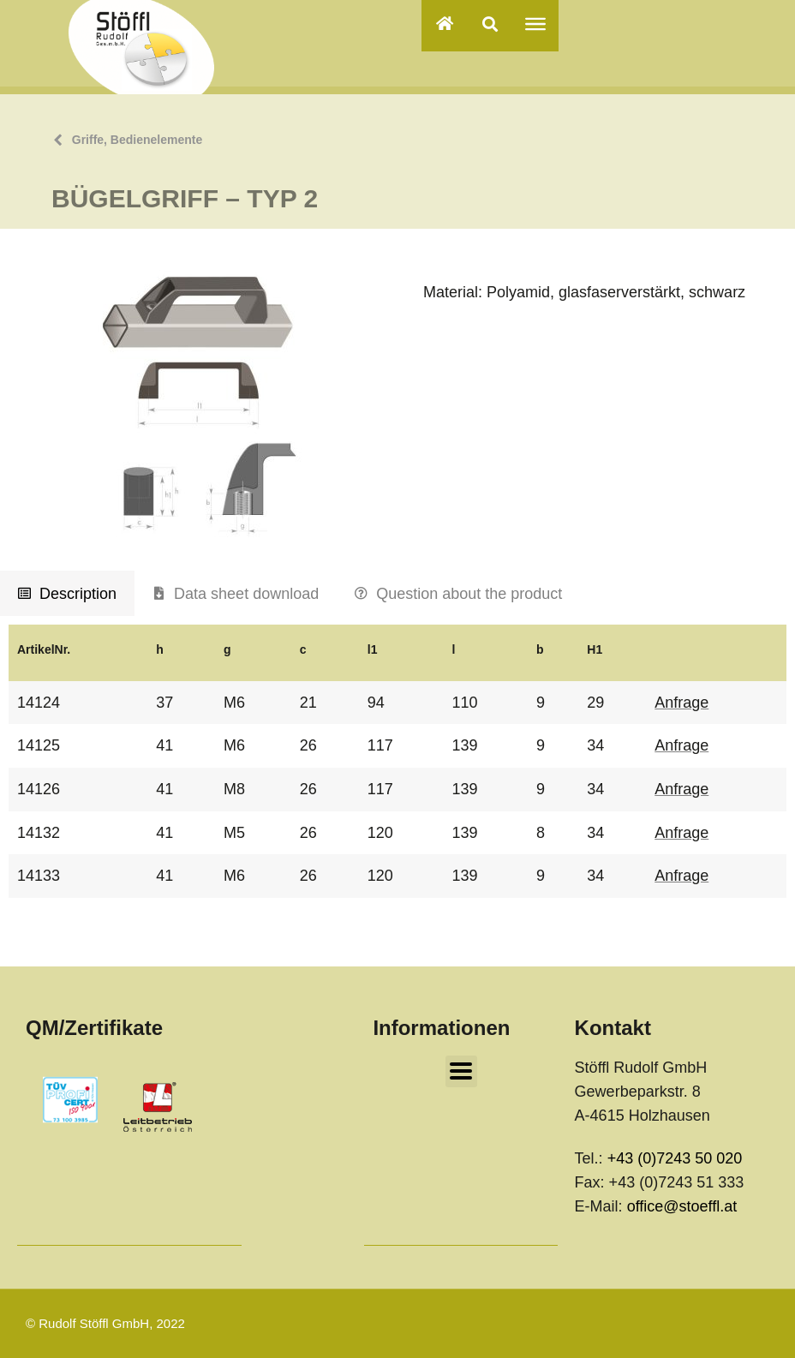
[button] (490, 23)
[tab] (67, 594)
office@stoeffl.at (682, 1206)
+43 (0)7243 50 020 (675, 1158)
